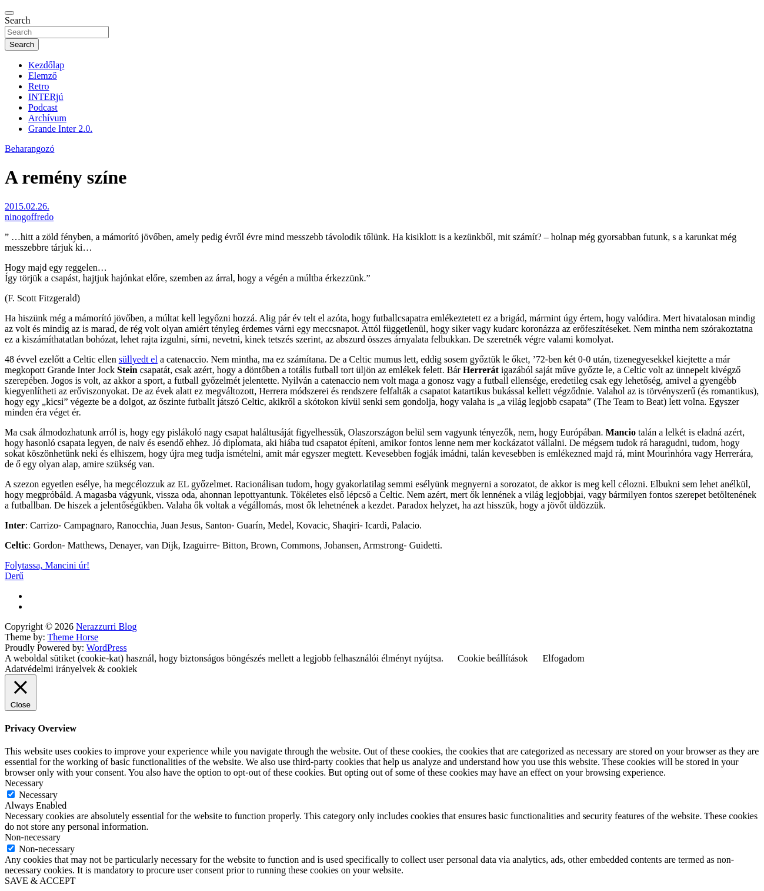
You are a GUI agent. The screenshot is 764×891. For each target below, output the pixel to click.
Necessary (38, 795)
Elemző (42, 76)
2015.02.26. (27, 206)
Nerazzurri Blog (106, 626)
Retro (38, 86)
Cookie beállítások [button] (493, 658)
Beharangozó (29, 149)
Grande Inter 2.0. (60, 129)
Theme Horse (73, 637)
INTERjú (46, 97)
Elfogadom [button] (564, 658)
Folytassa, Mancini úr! (47, 565)
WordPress (106, 648)
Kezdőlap (46, 65)
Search (18, 20)
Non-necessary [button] (33, 837)
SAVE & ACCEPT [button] (40, 881)
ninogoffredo (29, 217)
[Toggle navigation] (9, 13)
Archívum (47, 118)
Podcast (43, 107)
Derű (14, 576)
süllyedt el (138, 359)
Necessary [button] (24, 783)
